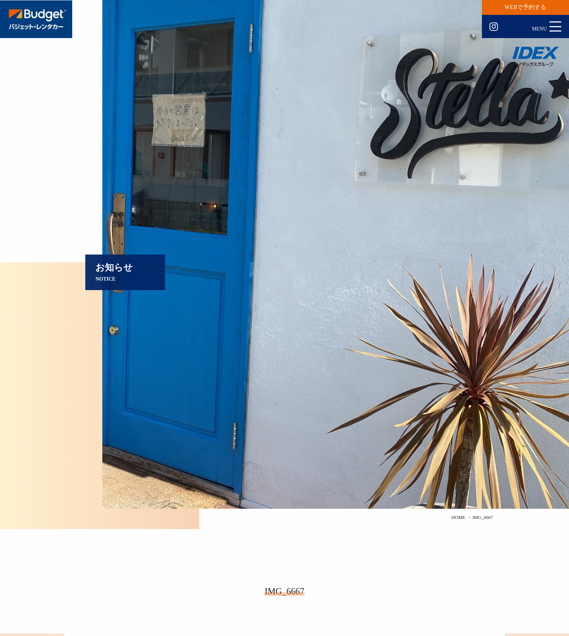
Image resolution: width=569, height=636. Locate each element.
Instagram (494, 27)
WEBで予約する (526, 7)
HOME (458, 517)
